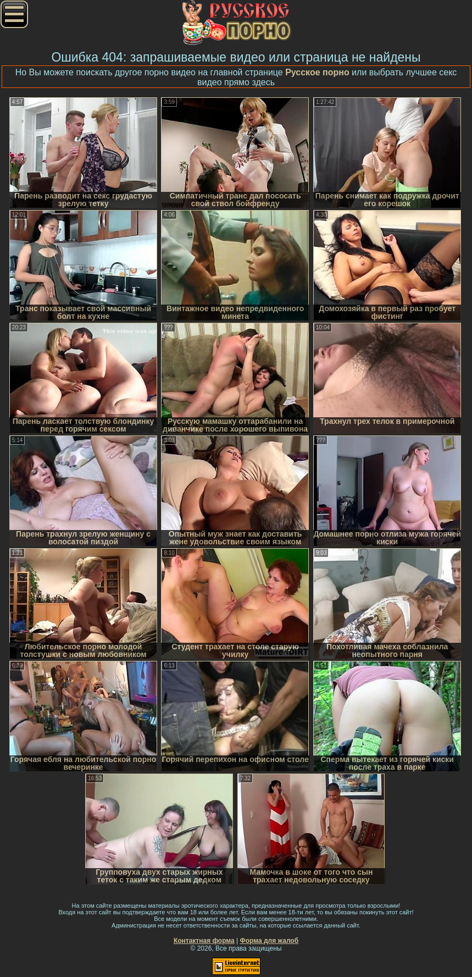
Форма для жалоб (269, 941)
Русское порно (317, 72)
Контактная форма (204, 941)
